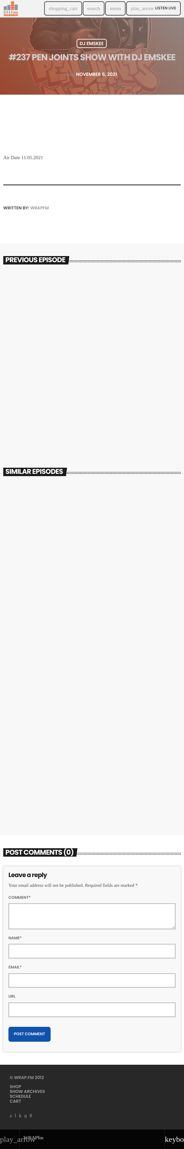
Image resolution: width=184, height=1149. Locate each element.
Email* (15, 967)
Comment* (19, 897)
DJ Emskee (92, 43)
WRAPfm (39, 208)
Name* (15, 938)
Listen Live (153, 8)
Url (12, 996)
